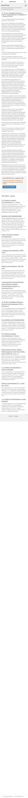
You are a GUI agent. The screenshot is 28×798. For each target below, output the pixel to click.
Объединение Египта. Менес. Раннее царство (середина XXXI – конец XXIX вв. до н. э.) (14, 351)
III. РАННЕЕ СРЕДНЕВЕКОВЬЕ (13, 320)
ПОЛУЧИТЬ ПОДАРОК (9, 186)
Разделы (16, 416)
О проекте (10, 416)
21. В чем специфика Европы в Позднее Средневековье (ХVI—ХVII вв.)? (13, 304)
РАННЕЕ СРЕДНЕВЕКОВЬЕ (12, 216)
